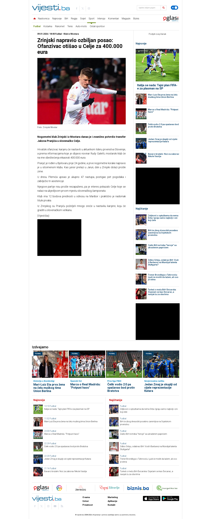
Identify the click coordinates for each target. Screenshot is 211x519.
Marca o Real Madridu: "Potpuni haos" (163, 110)
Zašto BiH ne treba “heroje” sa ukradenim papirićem (162, 246)
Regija (74, 18)
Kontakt (111, 505)
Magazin (126, 18)
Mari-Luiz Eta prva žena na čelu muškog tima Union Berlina (162, 96)
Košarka (48, 26)
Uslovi (85, 501)
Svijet (83, 18)
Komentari (113, 18)
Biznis (136, 18)
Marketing (113, 497)
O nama (86, 497)
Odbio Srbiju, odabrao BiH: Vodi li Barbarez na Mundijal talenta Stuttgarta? (163, 262)
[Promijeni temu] (174, 8)
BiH (66, 18)
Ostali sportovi (97, 26)
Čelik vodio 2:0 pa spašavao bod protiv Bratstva (163, 125)
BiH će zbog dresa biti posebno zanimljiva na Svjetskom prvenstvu (163, 232)
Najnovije (57, 18)
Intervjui (101, 18)
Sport (91, 18)
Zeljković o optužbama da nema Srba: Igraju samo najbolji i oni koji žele (163, 217)
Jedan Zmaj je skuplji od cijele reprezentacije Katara (162, 140)
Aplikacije (112, 501)
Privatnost (87, 505)
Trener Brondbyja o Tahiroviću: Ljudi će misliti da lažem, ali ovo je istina (163, 277)
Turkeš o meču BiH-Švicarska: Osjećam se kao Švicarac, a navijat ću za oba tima (162, 292)
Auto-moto (81, 26)
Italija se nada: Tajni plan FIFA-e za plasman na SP (157, 86)
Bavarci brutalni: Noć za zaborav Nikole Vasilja (163, 155)
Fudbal (37, 26)
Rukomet (59, 26)
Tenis (70, 26)
